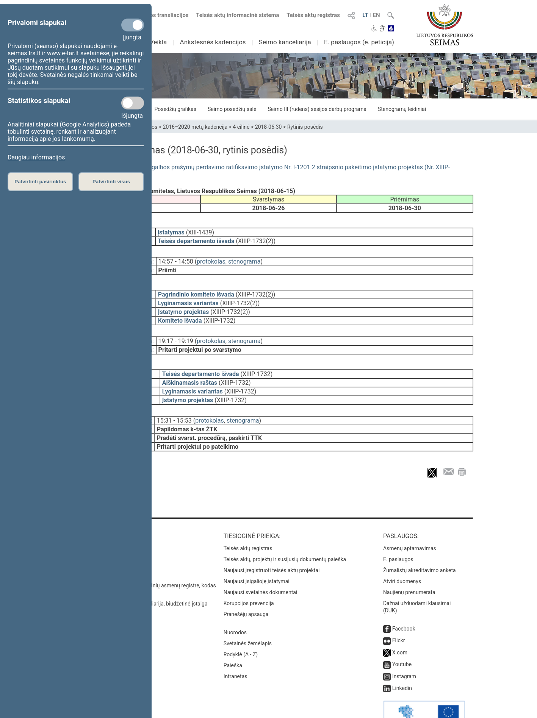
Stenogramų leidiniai (402, 109)
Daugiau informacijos (36, 157)
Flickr (398, 619)
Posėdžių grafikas (175, 109)
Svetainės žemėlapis (248, 622)
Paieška (233, 644)
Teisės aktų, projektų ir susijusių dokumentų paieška (285, 538)
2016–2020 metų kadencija (195, 127)
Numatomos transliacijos (152, 15)
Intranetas (235, 655)
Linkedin (402, 667)
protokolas (211, 256)
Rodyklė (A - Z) (241, 633)
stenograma (244, 256)
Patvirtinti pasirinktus (40, 181)
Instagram (404, 655)
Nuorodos (235, 611)
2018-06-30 (268, 127)
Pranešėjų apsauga (246, 593)
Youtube (402, 643)
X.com (399, 631)
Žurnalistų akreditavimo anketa (419, 549)
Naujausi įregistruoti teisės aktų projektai (272, 549)
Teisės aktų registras (313, 15)
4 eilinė (241, 127)
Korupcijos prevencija (249, 582)
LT (365, 15)
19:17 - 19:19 (175, 330)
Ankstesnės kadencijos (213, 42)
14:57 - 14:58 (175, 256)
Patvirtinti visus (111, 181)
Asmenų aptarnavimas (409, 527)
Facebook (403, 607)
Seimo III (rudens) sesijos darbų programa (317, 109)
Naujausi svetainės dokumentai (260, 571)
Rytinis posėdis (305, 127)
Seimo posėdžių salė (232, 109)
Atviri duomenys (402, 560)
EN (376, 15)
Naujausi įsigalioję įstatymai (257, 560)
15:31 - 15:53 (174, 404)
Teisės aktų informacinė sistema (237, 15)
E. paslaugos (398, 538)
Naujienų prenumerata (409, 571)
